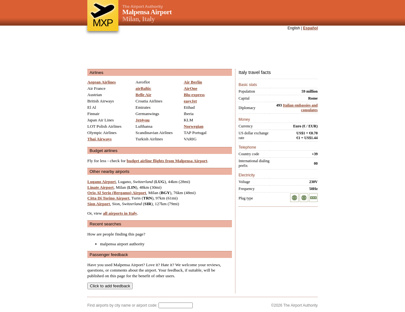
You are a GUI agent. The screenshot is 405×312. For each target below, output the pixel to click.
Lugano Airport (101, 181)
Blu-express (194, 94)
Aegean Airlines (101, 82)
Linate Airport (100, 187)
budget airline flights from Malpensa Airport (167, 160)
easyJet (190, 101)
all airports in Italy (120, 213)
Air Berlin (193, 82)
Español (310, 28)
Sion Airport (98, 203)
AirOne (190, 88)
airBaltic (143, 88)
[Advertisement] (202, 50)
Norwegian (193, 126)
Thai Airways (99, 139)
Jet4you (142, 120)
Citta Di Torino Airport (108, 198)
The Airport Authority (142, 6)
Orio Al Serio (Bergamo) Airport (116, 192)
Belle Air (143, 94)
